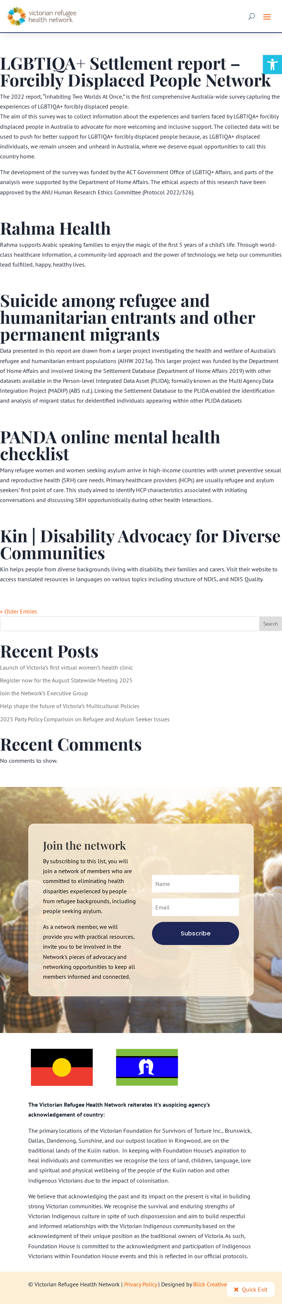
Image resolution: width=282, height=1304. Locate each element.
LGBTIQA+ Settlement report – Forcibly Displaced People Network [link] (135, 71)
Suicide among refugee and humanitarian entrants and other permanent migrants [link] (127, 317)
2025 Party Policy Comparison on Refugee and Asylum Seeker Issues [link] (85, 719)
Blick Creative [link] (210, 1284)
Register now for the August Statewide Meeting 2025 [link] (66, 680)
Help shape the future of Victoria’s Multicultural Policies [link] (70, 706)
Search (270, 623)
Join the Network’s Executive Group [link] (44, 693)
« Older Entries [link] (18, 611)
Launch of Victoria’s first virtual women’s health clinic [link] (66, 667)
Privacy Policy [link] (140, 1284)
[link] (272, 64)
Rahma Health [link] (55, 227)
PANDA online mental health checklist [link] (110, 445)
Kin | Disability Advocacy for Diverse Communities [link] (140, 544)
